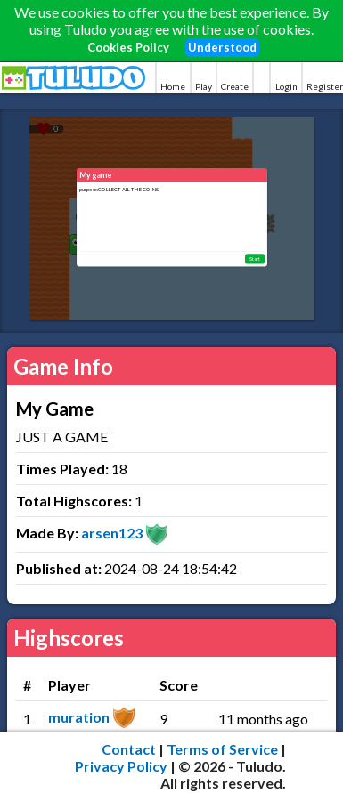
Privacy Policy (121, 765)
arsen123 (112, 532)
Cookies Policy (128, 47)
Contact (129, 748)
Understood (222, 47)
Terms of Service (222, 748)
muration (79, 716)
